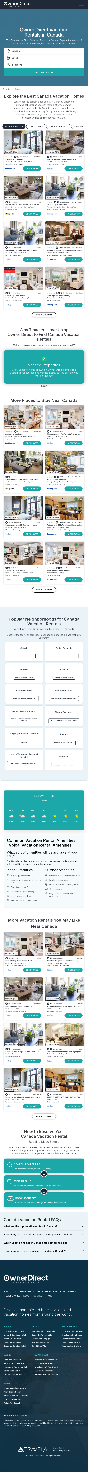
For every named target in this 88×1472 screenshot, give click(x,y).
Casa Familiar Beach (71, 1343)
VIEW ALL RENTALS (44, 315)
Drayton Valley (17, 300)
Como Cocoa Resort (13, 1400)
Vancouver (9, 1011)
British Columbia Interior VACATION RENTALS (24, 719)
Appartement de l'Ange (14, 159)
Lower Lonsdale (19, 1102)
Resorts (8, 1384)
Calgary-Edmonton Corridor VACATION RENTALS (24, 742)
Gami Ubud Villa (39, 1346)
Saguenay (8, 164)
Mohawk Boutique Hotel (15, 1335)
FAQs (49, 1296)
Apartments (41, 1356)
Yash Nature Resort (12, 1392)
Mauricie (15, 209)
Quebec (8, 209)
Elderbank (56, 300)
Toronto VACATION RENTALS (63, 743)
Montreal (8, 255)
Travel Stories (12, 1296)
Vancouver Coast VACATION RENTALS (64, 698)
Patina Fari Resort (12, 1403)
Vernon (62, 209)
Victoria (49, 1057)
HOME (7, 1292)
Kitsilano (17, 1057)
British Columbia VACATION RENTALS (64, 656)
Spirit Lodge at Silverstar (57, 205)
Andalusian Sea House (72, 1335)
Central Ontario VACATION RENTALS (24, 698)
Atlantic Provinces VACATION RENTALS (63, 720)
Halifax (49, 300)
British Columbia (52, 164)
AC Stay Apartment (44, 1371)
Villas (35, 1327)
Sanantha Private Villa (42, 1335)
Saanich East (58, 1057)
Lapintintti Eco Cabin (13, 1375)
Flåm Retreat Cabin (12, 1360)
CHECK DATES (32, 168)
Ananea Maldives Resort (15, 1388)
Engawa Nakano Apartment (47, 1375)
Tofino (62, 164)
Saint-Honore (18, 164)
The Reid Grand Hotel (14, 1332)
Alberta (7, 300)
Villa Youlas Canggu (41, 1339)
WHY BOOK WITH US (47, 1292)
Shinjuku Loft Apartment (46, 1367)
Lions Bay (59, 1011)
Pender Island (64, 966)
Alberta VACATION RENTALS (64, 677)
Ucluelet (56, 1102)
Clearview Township (19, 966)
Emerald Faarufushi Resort (16, 1396)
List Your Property (23, 1292)
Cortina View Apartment (46, 1360)
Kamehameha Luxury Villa (43, 1332)
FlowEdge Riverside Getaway (58, 296)
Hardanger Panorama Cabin (16, 1367)
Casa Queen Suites (12, 1343)
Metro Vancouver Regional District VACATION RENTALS (24, 764)
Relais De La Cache (12, 1339)
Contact (38, 1296)
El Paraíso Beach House (72, 1332)
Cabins (7, 1356)
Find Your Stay (44, 72)
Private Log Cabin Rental (15, 296)
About (26, 1296)
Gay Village (17, 255)
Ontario (7, 966)
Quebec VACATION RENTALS (24, 677)
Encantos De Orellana (71, 1346)
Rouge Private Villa (40, 1343)
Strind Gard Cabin (12, 1371)
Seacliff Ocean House (72, 1339)
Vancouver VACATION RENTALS (64, 765)
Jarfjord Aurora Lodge (14, 1364)
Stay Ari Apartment (44, 1364)
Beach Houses (69, 1327)
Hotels (7, 1327)
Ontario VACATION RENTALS (24, 656)
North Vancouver (20, 1011)
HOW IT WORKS (68, 1292)
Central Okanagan (66, 255)
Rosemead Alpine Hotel (15, 1346)
